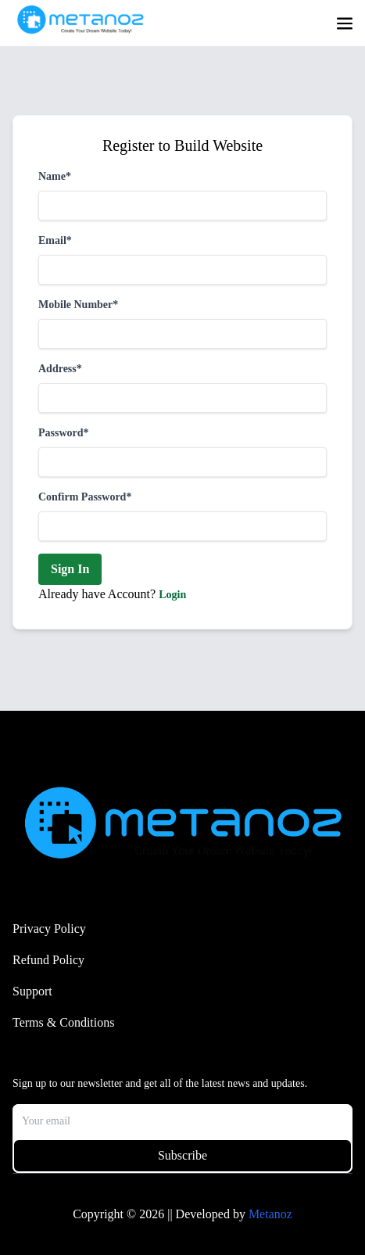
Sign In (70, 569)
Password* (63, 433)
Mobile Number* (78, 304)
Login (172, 595)
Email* (55, 240)
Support (32, 991)
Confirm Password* (84, 497)
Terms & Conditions (63, 1022)
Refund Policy (48, 959)
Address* (60, 369)
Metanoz (270, 1214)
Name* (54, 176)
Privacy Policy (49, 928)
